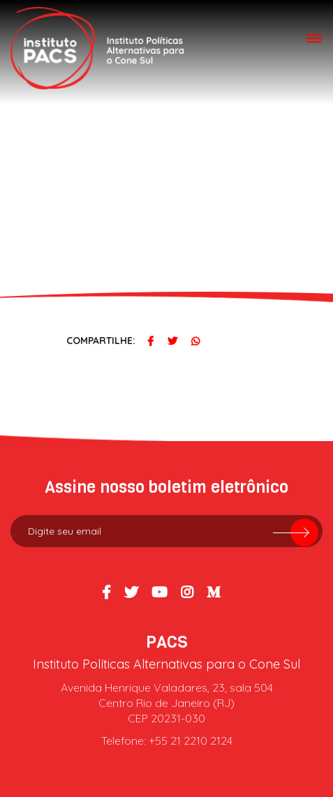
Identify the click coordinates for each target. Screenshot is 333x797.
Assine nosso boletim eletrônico (166, 487)
